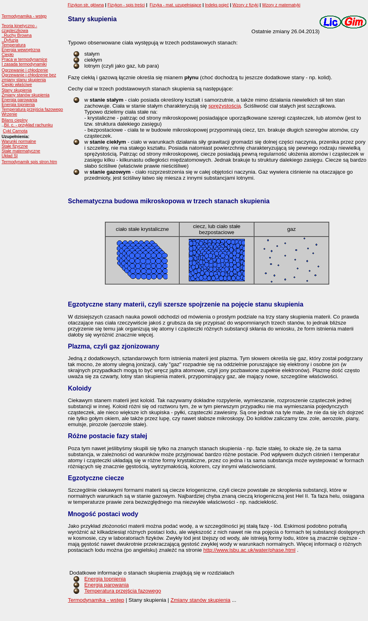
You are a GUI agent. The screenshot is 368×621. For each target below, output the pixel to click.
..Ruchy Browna (17, 35)
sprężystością (224, 106)
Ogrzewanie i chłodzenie (25, 70)
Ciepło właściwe (17, 84)
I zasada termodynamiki (24, 64)
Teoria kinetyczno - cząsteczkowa (19, 28)
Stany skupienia (17, 90)
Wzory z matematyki (281, 4)
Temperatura (14, 44)
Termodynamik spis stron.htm (29, 161)
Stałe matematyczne (21, 150)
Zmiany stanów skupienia (26, 94)
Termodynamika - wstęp (24, 16)
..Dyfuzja (10, 40)
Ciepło (8, 54)
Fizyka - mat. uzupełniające (175, 4)
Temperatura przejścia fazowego (32, 109)
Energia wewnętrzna (21, 49)
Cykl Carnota (15, 130)
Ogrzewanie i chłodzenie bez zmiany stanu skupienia (29, 77)
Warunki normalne (19, 141)
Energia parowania (19, 99)
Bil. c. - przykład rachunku (28, 124)
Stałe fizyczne (15, 146)
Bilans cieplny (15, 120)
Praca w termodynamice (24, 59)
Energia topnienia (18, 104)
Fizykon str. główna (86, 4)
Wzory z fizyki (245, 4)
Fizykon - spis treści (126, 4)
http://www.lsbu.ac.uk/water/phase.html (249, 550)
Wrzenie (9, 114)
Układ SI (10, 155)
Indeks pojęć (217, 4)
